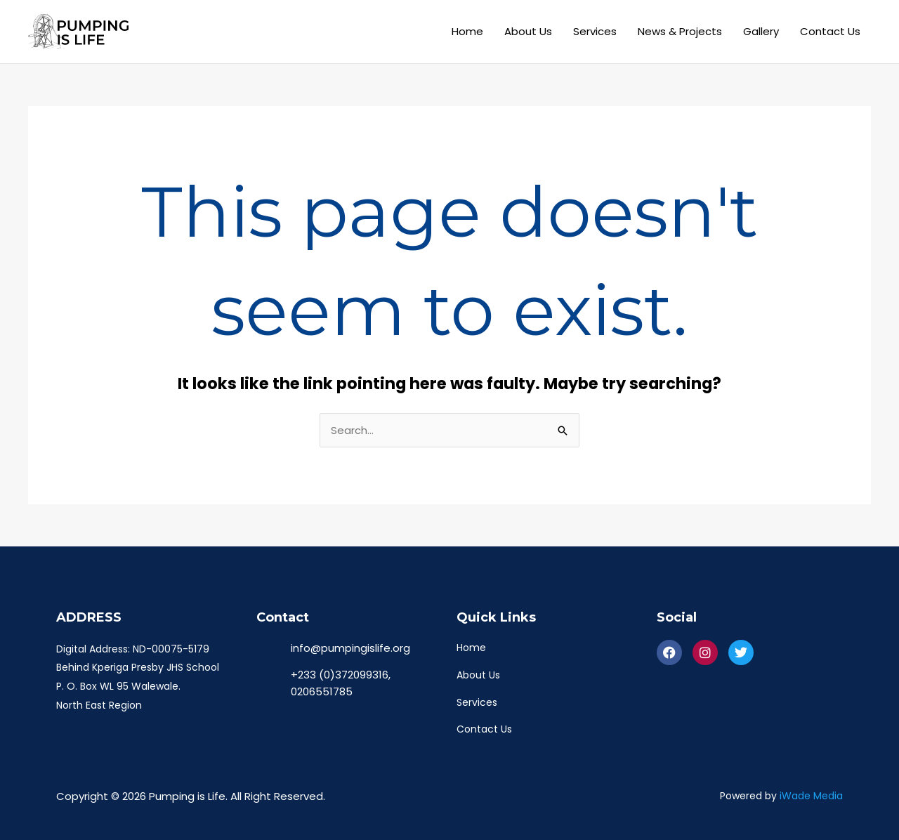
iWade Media (811, 796)
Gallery (761, 31)
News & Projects (680, 31)
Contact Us (830, 31)
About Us (528, 31)
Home (467, 31)
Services (595, 31)
